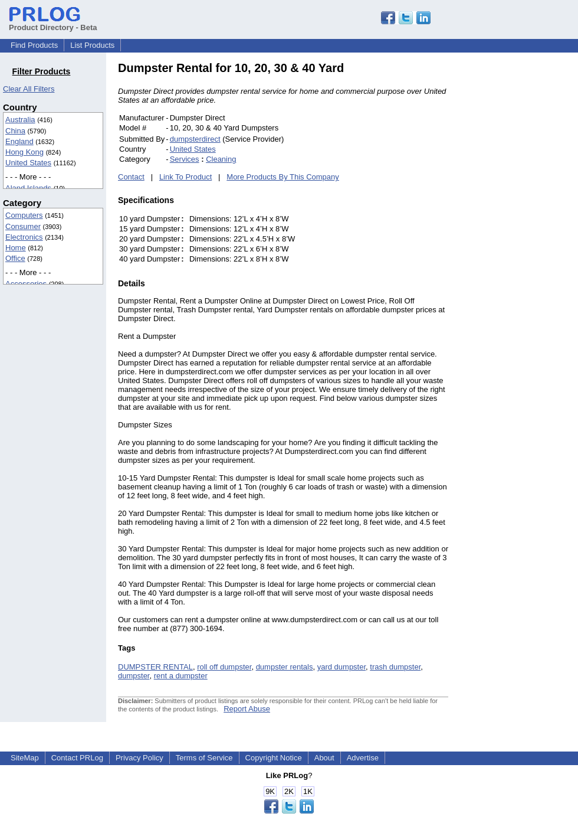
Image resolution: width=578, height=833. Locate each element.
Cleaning (221, 159)
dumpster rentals (284, 666)
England (19, 141)
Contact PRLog (77, 757)
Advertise (363, 757)
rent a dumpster (181, 675)
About (324, 757)
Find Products (34, 45)
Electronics (24, 237)
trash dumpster (395, 666)
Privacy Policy (139, 757)
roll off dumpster (224, 666)
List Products (92, 45)
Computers (24, 215)
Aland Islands (28, 188)
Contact (131, 176)
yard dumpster (341, 666)
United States (28, 162)
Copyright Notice (273, 757)
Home (15, 247)
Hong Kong (24, 152)
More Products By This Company (282, 176)
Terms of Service (204, 757)
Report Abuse (247, 708)
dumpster (133, 675)
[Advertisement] (528, 238)
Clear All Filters (28, 88)
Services (184, 159)
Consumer (23, 226)
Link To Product (185, 176)
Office (15, 258)
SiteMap (25, 757)
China (15, 130)
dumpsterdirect (195, 139)
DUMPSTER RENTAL (155, 666)
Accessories (26, 283)
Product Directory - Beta (53, 23)
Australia (20, 119)
